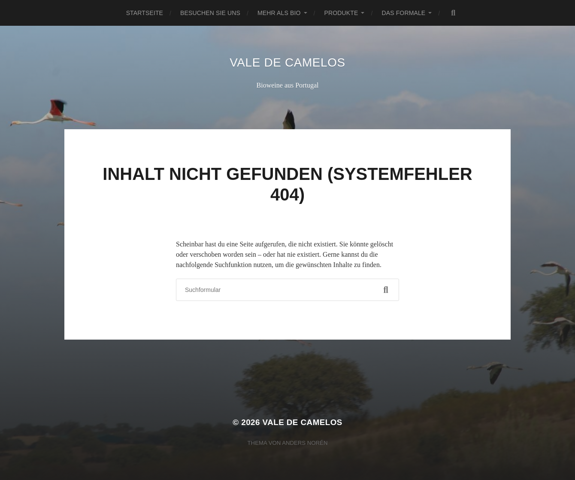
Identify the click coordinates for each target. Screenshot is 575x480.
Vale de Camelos (287, 62)
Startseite (144, 12)
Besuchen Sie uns (210, 12)
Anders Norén (304, 443)
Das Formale (403, 12)
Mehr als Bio (279, 12)
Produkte (341, 12)
